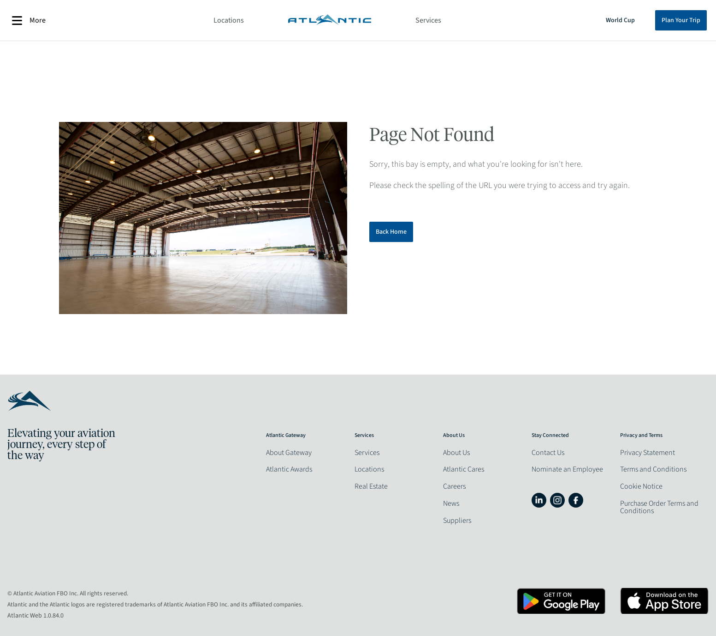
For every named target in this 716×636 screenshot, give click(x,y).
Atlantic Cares (463, 469)
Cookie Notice (641, 486)
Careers (454, 486)
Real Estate (371, 486)
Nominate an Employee (567, 469)
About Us (456, 452)
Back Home (391, 231)
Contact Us (548, 452)
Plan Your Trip (681, 20)
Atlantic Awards (289, 469)
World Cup (620, 20)
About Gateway (289, 452)
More (29, 20)
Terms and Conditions (653, 469)
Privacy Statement (647, 452)
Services (428, 20)
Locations (228, 20)
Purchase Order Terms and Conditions (659, 507)
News (451, 503)
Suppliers (457, 520)
